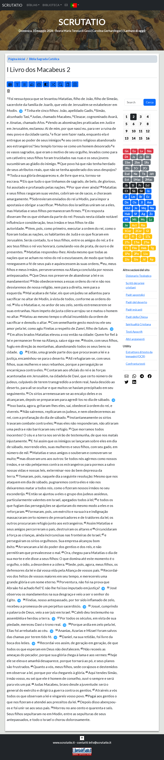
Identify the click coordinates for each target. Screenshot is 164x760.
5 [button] (126, 124)
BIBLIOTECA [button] (50, 5)
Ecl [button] (147, 185)
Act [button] (134, 225)
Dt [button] (126, 157)
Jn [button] (135, 208)
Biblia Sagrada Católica (44, 59)
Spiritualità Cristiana (138, 324)
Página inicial (16, 59)
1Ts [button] (147, 236)
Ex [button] (134, 151)
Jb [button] (126, 185)
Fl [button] (133, 236)
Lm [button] (133, 196)
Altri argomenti (135, 339)
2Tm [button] (146, 242)
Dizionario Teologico (138, 275)
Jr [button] (126, 196)
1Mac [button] (137, 179)
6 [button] (133, 124)
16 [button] (147, 138)
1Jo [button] (145, 254)
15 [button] (140, 138)
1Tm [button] (136, 242)
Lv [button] (141, 151)
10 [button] (133, 131)
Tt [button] (126, 248)
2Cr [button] (145, 168)
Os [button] (134, 202)
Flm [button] (134, 248)
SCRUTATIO (12, 5)
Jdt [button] (151, 174)
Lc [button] (150, 219)
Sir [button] (141, 191)
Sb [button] (133, 191)
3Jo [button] (136, 259)
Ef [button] (126, 236)
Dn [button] (126, 202)
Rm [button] (143, 225)
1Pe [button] (127, 254)
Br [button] (140, 196)
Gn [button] (126, 151)
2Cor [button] (138, 231)
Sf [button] (135, 214)
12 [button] (147, 131)
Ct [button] (126, 191)
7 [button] (140, 124)
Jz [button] (140, 157)
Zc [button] (151, 214)
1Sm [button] (127, 162)
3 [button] (140, 117)
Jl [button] (142, 202)
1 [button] (126, 117)
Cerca (149, 102)
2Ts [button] (127, 242)
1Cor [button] (128, 231)
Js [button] (133, 157)
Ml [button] (126, 219)
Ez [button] (147, 196)
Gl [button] (147, 231)
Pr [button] (140, 185)
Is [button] (148, 191)
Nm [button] (149, 151)
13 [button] (126, 138)
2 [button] (133, 117)
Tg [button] (152, 248)
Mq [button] (144, 208)
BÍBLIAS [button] (32, 5)
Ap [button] (151, 259)
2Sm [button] (137, 162)
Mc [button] (143, 219)
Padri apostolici (135, 295)
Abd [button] (127, 208)
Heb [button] (143, 248)
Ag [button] (143, 214)
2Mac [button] (148, 179)
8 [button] (147, 124)
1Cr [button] (136, 168)
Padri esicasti (134, 309)
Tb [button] (143, 174)
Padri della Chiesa (137, 317)
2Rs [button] (127, 168)
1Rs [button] (146, 162)
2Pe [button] (136, 254)
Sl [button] (133, 185)
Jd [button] (144, 259)
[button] (75, 5)
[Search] (134, 102)
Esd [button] (127, 174)
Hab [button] (127, 214)
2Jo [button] (127, 259)
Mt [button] (134, 219)
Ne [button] (135, 174)
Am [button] (149, 202)
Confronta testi (135, 363)
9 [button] (126, 131)
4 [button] (147, 117)
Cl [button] (140, 236)
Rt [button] (147, 157)
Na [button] (152, 208)
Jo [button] (126, 225)
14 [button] (133, 138)
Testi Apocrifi (134, 331)
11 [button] (140, 131)
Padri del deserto (136, 302)
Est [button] (127, 179)
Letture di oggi (134, 31)
